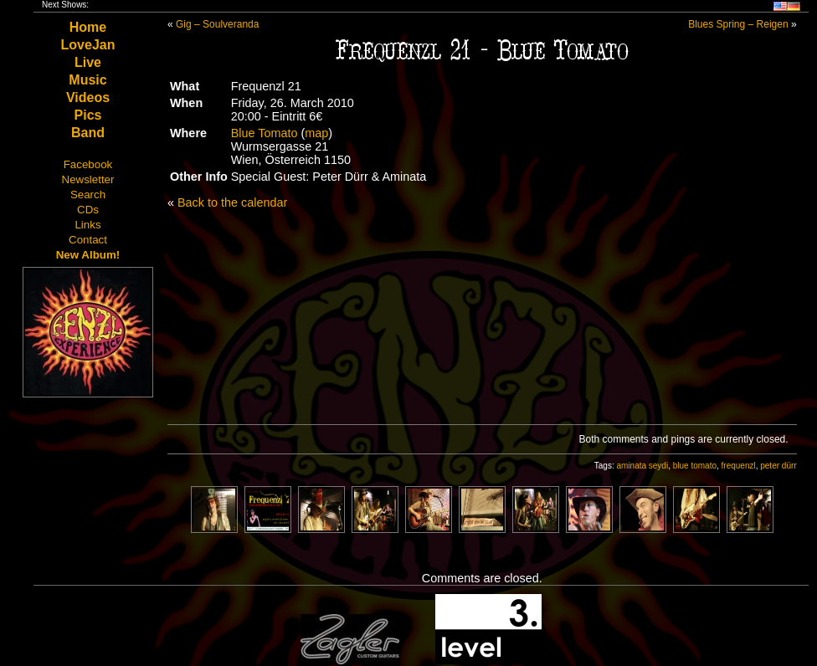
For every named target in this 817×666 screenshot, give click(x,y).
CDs (88, 209)
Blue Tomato (264, 133)
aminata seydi (642, 465)
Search (87, 194)
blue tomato (695, 465)
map (316, 133)
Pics (88, 115)
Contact (88, 239)
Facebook (88, 164)
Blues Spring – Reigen (738, 24)
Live (88, 62)
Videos (88, 97)
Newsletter (88, 179)
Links (87, 224)
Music (87, 80)
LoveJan (88, 45)
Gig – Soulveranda (217, 24)
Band (88, 133)
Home (87, 27)
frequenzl (739, 465)
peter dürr (778, 465)
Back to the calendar (232, 202)
